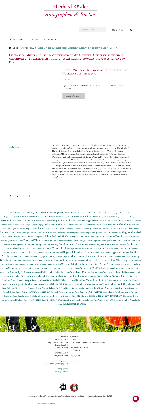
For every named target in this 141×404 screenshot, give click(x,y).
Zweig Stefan (107, 280)
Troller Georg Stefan (44, 248)
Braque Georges (32, 280)
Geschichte (17, 58)
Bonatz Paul (111, 272)
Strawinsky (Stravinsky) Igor (35, 256)
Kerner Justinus (74, 268)
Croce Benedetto (23, 296)
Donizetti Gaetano (114, 288)
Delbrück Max (93, 213)
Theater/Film (38, 58)
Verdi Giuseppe (110, 252)
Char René (120, 236)
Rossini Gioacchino (40, 291)
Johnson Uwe (102, 260)
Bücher (88, 58)
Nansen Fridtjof (46, 220)
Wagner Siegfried (11, 216)
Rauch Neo (84, 292)
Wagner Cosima (31, 228)
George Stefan (97, 276)
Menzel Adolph (79, 256)
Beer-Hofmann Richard (71, 244)
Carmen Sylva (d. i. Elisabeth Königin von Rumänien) (33, 244)
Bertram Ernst (8, 220)
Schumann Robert (35, 288)
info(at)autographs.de (60, 361)
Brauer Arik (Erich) (89, 268)
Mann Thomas (22, 220)
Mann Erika (70, 212)
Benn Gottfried (101, 272)
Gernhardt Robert (57, 292)
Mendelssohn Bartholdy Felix (84, 228)
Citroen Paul (59, 248)
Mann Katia (62, 304)
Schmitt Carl (91, 260)
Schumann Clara (18, 256)
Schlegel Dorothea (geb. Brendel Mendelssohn (112, 228)
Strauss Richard (107, 264)
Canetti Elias (82, 248)
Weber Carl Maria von (118, 244)
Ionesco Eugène (114, 213)
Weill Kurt (123, 276)
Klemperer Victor (35, 268)
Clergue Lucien (103, 244)
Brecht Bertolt (35, 296)
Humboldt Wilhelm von (61, 280)
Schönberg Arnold (38, 236)
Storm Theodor (120, 224)
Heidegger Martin (90, 220)
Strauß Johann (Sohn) (53, 212)
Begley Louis (36, 213)
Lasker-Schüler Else (51, 284)
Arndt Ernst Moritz (63, 288)
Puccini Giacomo (66, 228)
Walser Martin (134, 224)
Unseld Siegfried (78, 280)
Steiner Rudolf (125, 248)
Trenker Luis (34, 276)
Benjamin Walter (111, 276)
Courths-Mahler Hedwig (130, 256)
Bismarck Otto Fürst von (129, 213)
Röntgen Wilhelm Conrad (80, 236)
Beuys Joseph (87, 276)
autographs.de (63, 368)
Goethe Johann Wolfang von (20, 232)
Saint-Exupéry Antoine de (40, 252)
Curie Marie (18, 240)
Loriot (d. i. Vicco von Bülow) (121, 220)
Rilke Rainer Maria (66, 284)
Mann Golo (104, 248)
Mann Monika (94, 280)
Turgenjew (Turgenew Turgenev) (58, 256)
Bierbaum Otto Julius (24, 300)
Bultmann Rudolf (67, 217)
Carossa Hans (106, 299)
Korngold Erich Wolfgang (34, 224)
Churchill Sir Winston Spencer (68, 232)
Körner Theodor (79, 224)
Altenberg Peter (132, 217)
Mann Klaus (49, 288)
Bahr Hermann (63, 276)
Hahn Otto (81, 260)
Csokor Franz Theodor (125, 240)
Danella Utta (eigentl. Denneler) (126, 292)
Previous (68, 202)
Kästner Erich (92, 248)
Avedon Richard (34, 220)
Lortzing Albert (63, 268)
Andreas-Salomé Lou (98, 256)
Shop (15, 47)
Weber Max (103, 213)
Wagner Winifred (131, 232)
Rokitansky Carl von (19, 272)
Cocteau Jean (97, 284)
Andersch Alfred (56, 252)
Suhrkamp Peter (72, 291)
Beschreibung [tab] (14, 147)
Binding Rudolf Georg (16, 224)
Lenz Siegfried (71, 248)
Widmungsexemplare (65, 58)
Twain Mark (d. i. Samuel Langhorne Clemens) (91, 240)
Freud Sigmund (35, 272)
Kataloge (34, 39)
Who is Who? (17, 39)
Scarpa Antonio (37, 232)
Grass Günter (56, 264)
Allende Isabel (19, 248)
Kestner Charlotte (114, 256)
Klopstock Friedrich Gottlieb (78, 252)
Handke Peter (99, 252)
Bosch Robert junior (82, 300)
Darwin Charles (94, 264)
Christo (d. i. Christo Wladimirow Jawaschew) (97, 295)
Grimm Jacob (7, 240)
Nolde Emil (83, 232)
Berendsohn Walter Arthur (82, 272)
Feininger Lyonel (8, 299)
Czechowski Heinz (10, 296)
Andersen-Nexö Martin (120, 280)
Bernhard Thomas (33, 240)
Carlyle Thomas (129, 260)
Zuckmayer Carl (29, 260)
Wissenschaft (28, 47)
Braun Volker (68, 224)
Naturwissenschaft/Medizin (70, 55)
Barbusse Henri (51, 240)
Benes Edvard (130, 288)
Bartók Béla (32, 264)
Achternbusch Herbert (45, 299)
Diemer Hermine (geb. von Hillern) (51, 260)
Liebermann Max (53, 224)
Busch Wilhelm (76, 220)
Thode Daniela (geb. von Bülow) (13, 228)
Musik (30, 55)
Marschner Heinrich (48, 296)
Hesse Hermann (28, 216)
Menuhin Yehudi (83, 216)
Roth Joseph (122, 252)
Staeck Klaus (109, 291)
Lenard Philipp (104, 220)
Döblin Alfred (31, 248)
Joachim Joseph (95, 232)
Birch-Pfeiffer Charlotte (20, 212)
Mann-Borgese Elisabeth (104, 216)
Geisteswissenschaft (108, 55)
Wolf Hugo (11, 288)
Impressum (74, 361)
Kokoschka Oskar (76, 303)
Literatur (16, 55)
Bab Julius (114, 248)
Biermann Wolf (43, 217)
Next (74, 202)
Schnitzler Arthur (109, 268)
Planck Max (54, 216)
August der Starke (47, 228)
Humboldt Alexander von (112, 232)
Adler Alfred (95, 291)
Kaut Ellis (121, 272)
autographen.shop (61, 371)
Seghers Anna (80, 264)
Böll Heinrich (90, 244)
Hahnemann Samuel (66, 240)
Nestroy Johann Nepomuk (19, 276)
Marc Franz (112, 240)
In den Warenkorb (74, 95)
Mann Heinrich (107, 236)
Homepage (49, 39)
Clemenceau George (130, 296)
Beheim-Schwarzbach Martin (93, 288)
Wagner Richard (61, 220)
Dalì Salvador (134, 280)
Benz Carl (25, 252)
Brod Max (6, 260)
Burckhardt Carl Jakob (122, 284)
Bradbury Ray (75, 276)
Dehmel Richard (82, 284)
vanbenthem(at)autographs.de (57, 363)
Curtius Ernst (25, 236)
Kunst (42, 55)
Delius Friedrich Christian (55, 272)
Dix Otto (12, 268)
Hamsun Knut (50, 232)
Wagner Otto (107, 284)
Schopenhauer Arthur (18, 291)
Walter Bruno (16, 252)
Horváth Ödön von (49, 268)
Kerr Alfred (66, 264)
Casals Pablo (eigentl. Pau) (15, 284)
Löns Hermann (76, 288)
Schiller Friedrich (133, 236)
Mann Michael (46, 280)
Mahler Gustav (37, 284)
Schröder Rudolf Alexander (98, 224)
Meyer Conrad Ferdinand (11, 236)
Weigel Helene (120, 217)
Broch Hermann (48, 276)
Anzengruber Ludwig (122, 300)
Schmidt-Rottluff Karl (57, 236)
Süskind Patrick (23, 268)
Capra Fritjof (95, 236)
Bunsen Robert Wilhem (123, 264)
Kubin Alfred (115, 260)
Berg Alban (72, 260)
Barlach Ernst (21, 288)
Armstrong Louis (19, 264)
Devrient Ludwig (64, 295)
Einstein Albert (17, 260)
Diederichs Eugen (66, 299)
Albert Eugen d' (82, 213)
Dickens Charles (45, 264)
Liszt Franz (94, 300)
